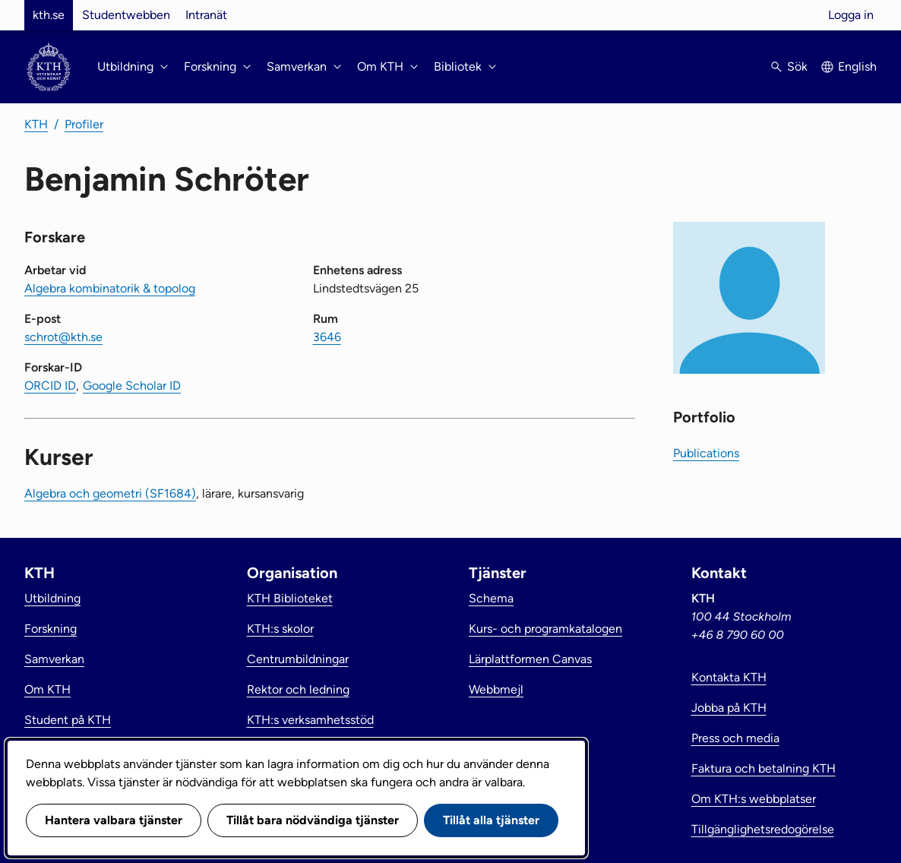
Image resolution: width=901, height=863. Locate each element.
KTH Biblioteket (290, 598)
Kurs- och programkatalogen (545, 628)
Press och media (735, 738)
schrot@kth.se (63, 337)
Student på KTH (67, 720)
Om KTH (47, 689)
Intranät (206, 15)
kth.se (49, 15)
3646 (327, 337)
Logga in (851, 15)
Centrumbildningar (298, 659)
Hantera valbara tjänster (113, 820)
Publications (706, 453)
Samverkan (54, 659)
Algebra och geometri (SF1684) (110, 493)
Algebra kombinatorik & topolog (109, 288)
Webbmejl (496, 689)
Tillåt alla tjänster (491, 820)
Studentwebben (126, 15)
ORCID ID (50, 385)
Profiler (84, 124)
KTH (36, 124)
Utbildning (52, 598)
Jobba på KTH (729, 707)
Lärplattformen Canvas (530, 659)
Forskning (50, 628)
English (857, 66)
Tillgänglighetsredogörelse (762, 829)
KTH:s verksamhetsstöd (310, 720)
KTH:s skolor (280, 628)
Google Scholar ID (132, 385)
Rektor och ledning (298, 689)
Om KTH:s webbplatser (753, 799)
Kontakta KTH (729, 677)
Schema (491, 598)
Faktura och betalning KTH (763, 768)
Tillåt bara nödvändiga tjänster (312, 820)
